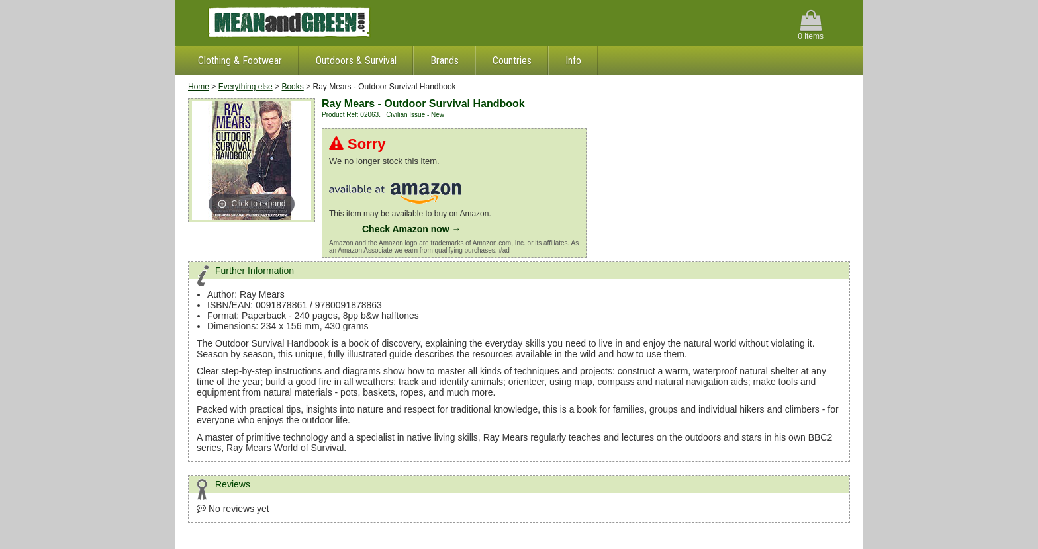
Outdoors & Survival (356, 60)
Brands (444, 60)
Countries (512, 60)
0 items (811, 25)
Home (198, 86)
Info (573, 60)
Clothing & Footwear (240, 60)
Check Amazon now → (411, 229)
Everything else (245, 86)
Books (292, 86)
